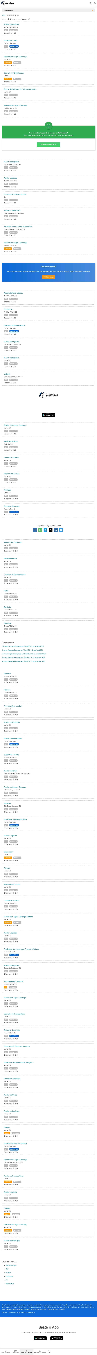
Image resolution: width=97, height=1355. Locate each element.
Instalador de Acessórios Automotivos (18, 227)
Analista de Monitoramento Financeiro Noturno (21, 949)
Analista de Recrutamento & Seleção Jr (19, 1062)
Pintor (6, 591)
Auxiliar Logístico (10, 933)
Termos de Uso (14, 1312)
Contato (4, 1312)
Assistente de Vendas (12, 884)
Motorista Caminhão (11, 458)
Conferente (8, 309)
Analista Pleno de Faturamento (15, 1143)
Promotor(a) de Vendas (13, 706)
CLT (6, 30)
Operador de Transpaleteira (14, 1014)
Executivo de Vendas (12, 1030)
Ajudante (7, 674)
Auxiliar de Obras (10, 1095)
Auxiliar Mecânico (10, 771)
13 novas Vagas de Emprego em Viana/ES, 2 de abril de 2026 (23, 646)
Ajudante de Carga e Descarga (15, 57)
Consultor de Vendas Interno (14, 575)
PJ (5, 987)
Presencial (13, 30)
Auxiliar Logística (10, 178)
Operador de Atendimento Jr (14, 325)
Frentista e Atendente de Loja (15, 194)
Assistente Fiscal (10, 558)
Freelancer (8, 62)
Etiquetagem (8, 852)
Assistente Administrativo (13, 293)
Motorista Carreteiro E (12, 1079)
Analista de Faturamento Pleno (15, 819)
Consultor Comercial (11, 506)
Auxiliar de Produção (12, 722)
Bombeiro (7, 607)
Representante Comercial (13, 981)
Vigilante (7, 374)
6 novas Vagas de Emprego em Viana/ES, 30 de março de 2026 (23, 657)
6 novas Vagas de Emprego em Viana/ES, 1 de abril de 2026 (22, 650)
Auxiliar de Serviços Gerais (14, 1176)
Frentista (7, 490)
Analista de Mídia (10, 41)
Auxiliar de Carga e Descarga (15, 425)
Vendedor (7, 803)
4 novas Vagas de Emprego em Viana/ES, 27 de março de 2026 (23, 661)
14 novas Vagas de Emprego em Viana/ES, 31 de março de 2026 (24, 654)
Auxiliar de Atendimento (13, 738)
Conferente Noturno (11, 900)
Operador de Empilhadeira (14, 73)
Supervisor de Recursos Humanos (17, 1046)
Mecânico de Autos (11, 441)
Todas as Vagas (11, 1265)
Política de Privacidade (28, 1312)
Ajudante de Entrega (11, 474)
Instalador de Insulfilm (12, 210)
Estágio (7, 1127)
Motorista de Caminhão (13, 542)
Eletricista (7, 623)
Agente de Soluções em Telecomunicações (20, 89)
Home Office (14, 46)
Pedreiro (7, 690)
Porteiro (7, 868)
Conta (49, 1351)
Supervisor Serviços (11, 755)
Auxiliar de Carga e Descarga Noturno (18, 917)
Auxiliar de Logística (11, 24)
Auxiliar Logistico (10, 836)
